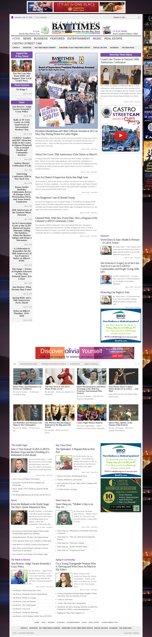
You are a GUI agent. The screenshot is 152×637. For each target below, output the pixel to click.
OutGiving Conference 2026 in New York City (21, 176)
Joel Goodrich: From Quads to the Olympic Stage (29, 554)
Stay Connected (41, 17)
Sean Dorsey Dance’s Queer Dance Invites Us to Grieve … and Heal (123, 389)
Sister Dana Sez (63, 500)
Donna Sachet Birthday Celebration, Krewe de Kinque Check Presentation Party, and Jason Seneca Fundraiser (21, 194)
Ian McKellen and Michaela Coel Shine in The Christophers (27, 424)
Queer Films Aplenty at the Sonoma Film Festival (120, 424)
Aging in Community (91, 364)
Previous (136, 364)
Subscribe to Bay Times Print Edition (74, 47)
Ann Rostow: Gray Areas (21, 609)
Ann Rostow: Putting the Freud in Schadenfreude (29, 594)
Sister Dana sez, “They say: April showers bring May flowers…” (76, 538)
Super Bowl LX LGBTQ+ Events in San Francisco (30, 544)
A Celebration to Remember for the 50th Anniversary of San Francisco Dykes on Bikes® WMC (22, 254)
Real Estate (113, 38)
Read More (94, 149)
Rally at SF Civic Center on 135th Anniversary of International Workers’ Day (21, 125)
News (27, 38)
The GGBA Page (128, 47)
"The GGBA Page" (19, 445)
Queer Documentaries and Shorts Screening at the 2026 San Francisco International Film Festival (91, 390)
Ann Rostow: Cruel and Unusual (24, 601)
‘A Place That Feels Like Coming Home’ (71, 603)
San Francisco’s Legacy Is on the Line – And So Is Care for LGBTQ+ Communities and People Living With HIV (120, 267)
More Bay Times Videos (121, 54)
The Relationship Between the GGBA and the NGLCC (31, 495)
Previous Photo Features (24, 99)
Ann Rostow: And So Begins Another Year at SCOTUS (32, 616)
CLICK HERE (120, 31)
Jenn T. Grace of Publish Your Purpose (26, 479)
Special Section (100, 47)
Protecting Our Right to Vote (114, 292)
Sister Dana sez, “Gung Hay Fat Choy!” (71, 550)
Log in (126, 633)
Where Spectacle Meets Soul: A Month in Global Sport (31, 541)
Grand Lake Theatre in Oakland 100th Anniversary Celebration (119, 61)
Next (138, 364)
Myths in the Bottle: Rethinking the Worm (72, 476)
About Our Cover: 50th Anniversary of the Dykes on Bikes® (66, 154)
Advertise (27, 47)
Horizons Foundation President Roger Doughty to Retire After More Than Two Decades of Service (77, 594)
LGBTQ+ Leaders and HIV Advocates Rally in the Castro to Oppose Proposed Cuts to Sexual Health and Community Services (21, 146)
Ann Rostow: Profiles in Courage (24, 598)
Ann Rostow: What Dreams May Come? (22, 288)
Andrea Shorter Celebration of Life (21, 164)
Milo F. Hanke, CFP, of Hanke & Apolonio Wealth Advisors (30, 490)
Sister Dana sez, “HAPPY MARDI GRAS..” (73, 547)
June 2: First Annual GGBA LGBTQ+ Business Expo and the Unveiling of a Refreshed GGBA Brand (30, 452)
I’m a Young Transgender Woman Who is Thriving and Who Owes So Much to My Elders (76, 566)
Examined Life (75, 364)
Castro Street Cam (27, 43)
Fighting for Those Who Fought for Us (71, 613)
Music (97, 38)
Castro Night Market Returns (90, 423)
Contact (16, 47)
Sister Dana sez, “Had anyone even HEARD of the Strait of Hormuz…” (77, 532)
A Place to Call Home (65, 599)
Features (57, 38)
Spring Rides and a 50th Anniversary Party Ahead (21, 300)
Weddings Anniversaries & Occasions (53, 364)
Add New (136, 633)
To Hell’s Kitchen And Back (67, 489)
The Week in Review (20, 559)
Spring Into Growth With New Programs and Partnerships (28, 484)
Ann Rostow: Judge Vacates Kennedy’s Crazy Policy (21, 109)
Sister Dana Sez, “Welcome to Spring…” (71, 543)
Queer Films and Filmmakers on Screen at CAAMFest (27, 388)
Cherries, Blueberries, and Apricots (69, 480)
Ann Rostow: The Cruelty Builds (24, 605)
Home (16, 38)
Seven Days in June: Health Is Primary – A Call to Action (120, 241)
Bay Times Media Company (45, 47)
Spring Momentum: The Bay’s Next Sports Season (30, 537)
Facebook (114, 47)
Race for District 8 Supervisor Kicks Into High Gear (61, 177)
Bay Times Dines (64, 445)
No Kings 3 (21, 89)
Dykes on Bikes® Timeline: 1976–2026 (21, 313)
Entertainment (78, 38)
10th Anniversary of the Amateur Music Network (22, 212)
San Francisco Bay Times (26, 633)
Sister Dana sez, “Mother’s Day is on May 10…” (74, 505)
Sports (14, 500)
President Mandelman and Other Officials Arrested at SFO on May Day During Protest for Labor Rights (66, 132)
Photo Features (22, 85)
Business (41, 38)
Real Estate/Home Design (28, 364)
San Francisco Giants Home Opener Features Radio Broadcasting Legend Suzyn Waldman (30, 532)
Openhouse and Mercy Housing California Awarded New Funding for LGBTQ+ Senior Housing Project (77, 608)
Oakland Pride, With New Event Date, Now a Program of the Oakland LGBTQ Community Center (66, 219)
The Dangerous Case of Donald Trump (55, 197)
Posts (130, 633)
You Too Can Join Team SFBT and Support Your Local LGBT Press (21, 77)
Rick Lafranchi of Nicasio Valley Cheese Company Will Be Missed (77, 484)
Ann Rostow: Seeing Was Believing (25, 612)
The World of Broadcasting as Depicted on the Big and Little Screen (58, 425)
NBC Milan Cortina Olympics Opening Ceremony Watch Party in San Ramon (30, 549)
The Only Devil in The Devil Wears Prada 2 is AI (57, 388)
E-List (36, 31)
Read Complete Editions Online (125, 33)
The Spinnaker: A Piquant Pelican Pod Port (75, 450)
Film (14, 364)
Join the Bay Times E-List (29, 33)
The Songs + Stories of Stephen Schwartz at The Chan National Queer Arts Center (22, 274)
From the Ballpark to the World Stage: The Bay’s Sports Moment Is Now (30, 505)
